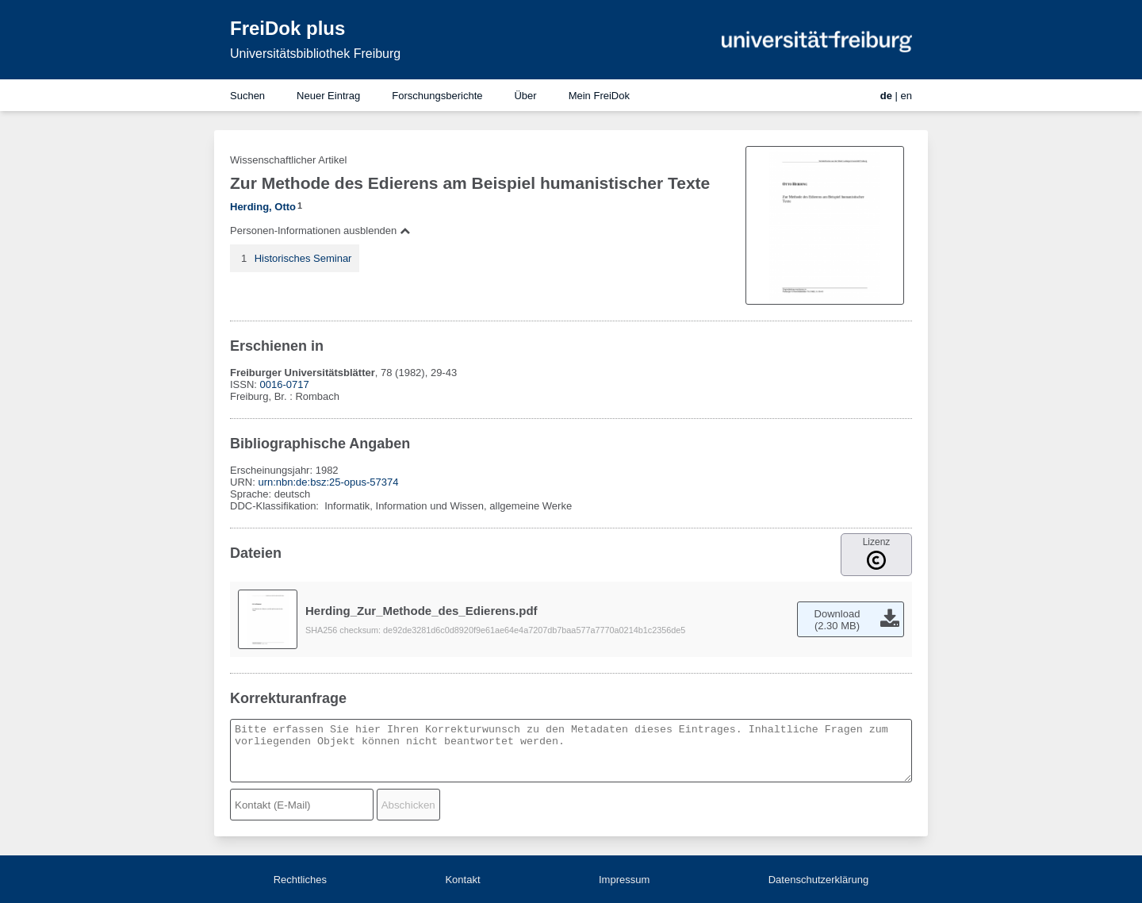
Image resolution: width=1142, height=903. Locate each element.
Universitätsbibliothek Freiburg (315, 53)
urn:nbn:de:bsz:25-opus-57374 (328, 482)
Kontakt (462, 880)
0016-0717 (284, 384)
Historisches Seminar (303, 258)
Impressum (624, 880)
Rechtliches (300, 880)
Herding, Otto (263, 207)
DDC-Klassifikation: (276, 506)
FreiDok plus (287, 28)
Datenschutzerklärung (818, 880)
